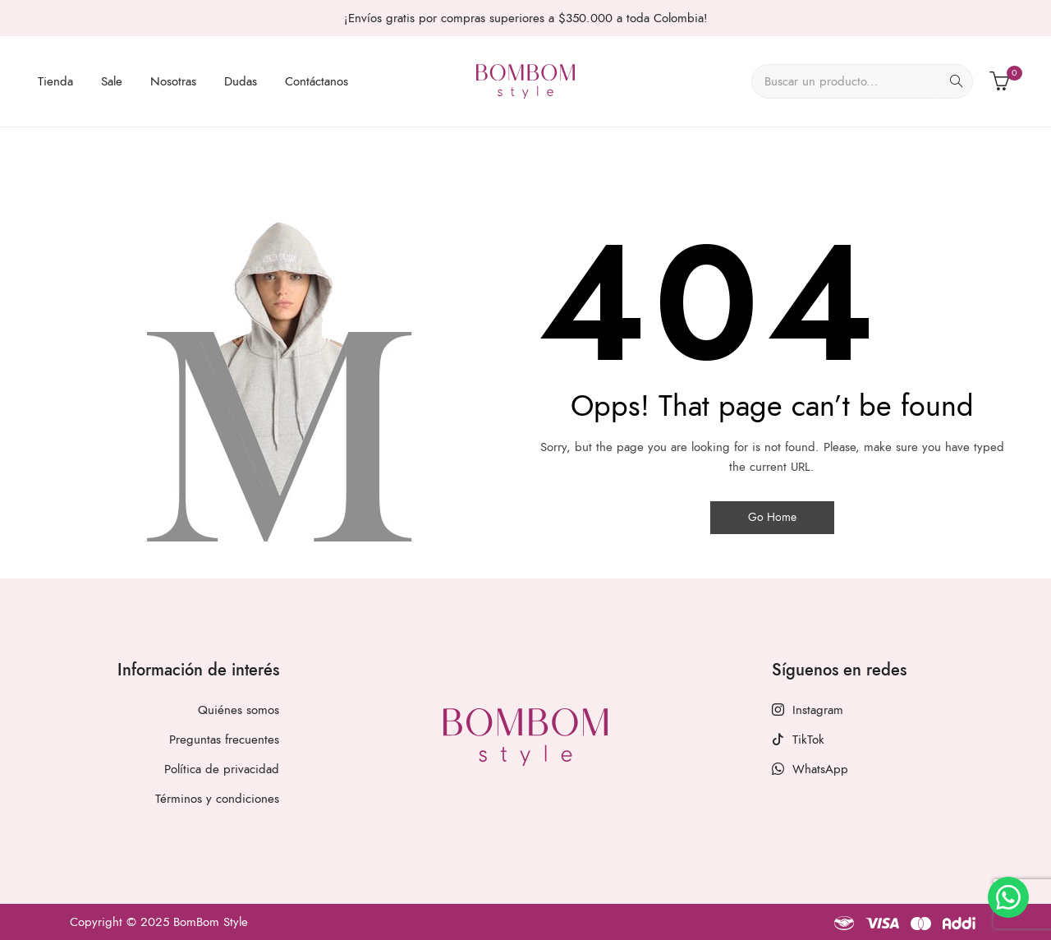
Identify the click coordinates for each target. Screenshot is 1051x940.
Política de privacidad (221, 769)
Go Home (772, 517)
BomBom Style (210, 922)
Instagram (807, 710)
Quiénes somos (238, 710)
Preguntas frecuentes (224, 739)
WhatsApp (810, 769)
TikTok (798, 739)
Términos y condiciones (217, 798)
